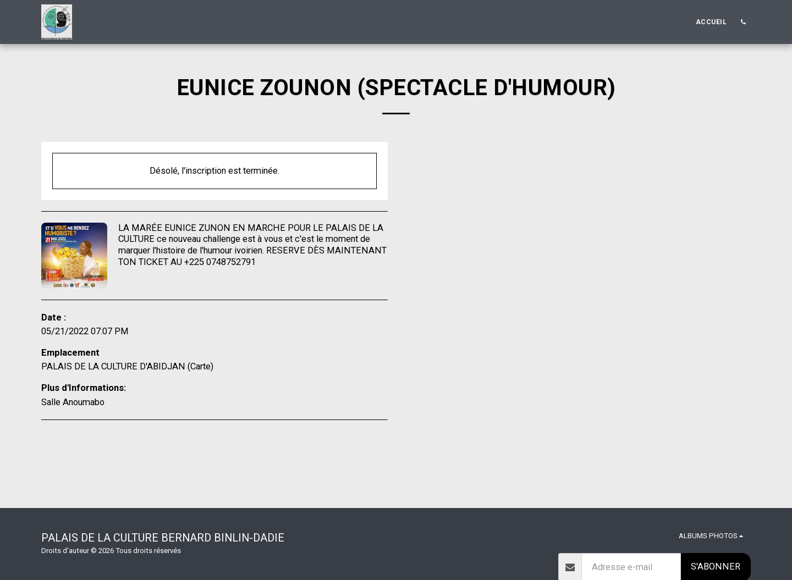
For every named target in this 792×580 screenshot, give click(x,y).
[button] (743, 22)
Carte (200, 366)
